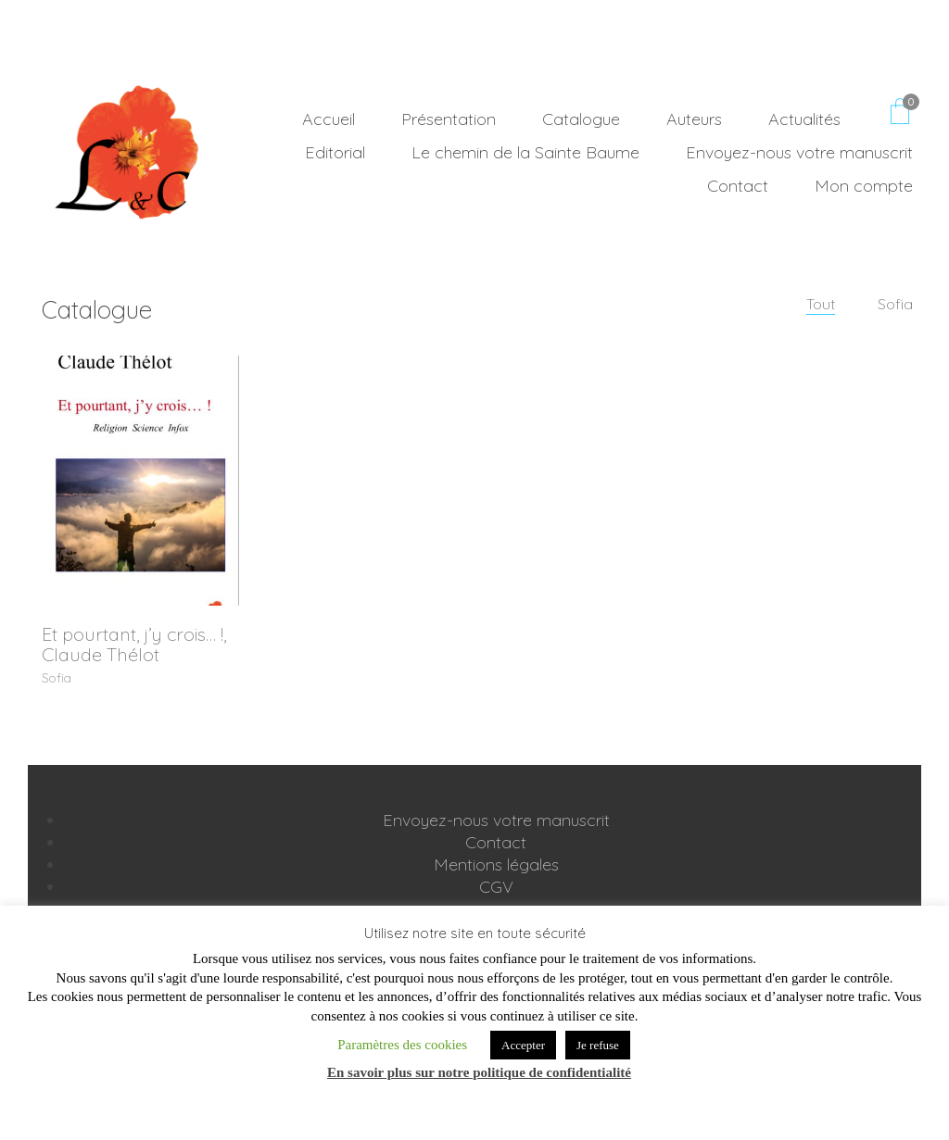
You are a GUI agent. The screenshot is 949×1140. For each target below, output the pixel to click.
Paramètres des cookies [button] (402, 1044)
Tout (821, 303)
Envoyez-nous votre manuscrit (496, 822)
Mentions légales (496, 866)
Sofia (895, 303)
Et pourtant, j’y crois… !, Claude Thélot (134, 644)
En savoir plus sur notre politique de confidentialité (479, 1072)
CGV (496, 888)
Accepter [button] (523, 1045)
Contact (495, 844)
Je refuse (597, 1045)
